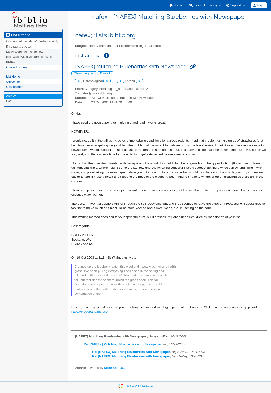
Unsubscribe (14, 87)
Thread (105, 73)
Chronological (84, 73)
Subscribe (13, 81)
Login (258, 5)
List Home (13, 76)
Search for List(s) (203, 5)
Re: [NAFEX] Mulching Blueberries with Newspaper (123, 344)
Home (175, 5)
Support (233, 5)
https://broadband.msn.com (90, 311)
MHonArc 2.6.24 (115, 368)
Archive (11, 96)
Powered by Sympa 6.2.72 (139, 385)
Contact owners (16, 67)
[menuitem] (176, 5)
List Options (18, 35)
